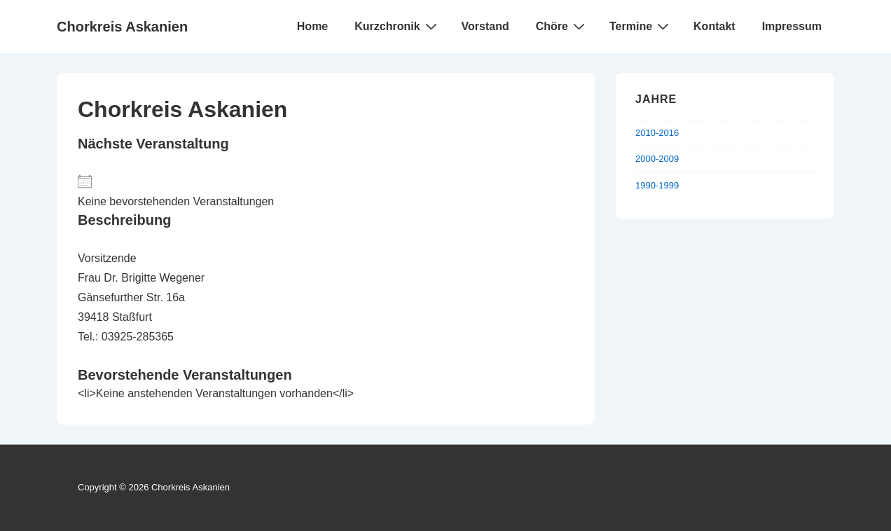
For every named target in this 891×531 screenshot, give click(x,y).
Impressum (792, 26)
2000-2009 (657, 158)
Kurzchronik (397, 26)
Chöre (562, 26)
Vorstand (485, 26)
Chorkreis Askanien (122, 26)
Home (312, 26)
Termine (640, 26)
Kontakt (714, 26)
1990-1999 (657, 185)
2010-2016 (657, 132)
